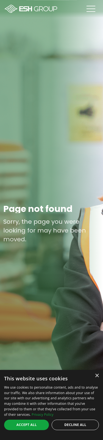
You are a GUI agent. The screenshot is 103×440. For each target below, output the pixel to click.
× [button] (97, 376)
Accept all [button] (26, 424)
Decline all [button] (75, 424)
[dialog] (51, 405)
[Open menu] (95, 9)
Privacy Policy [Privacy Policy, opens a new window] (42, 414)
